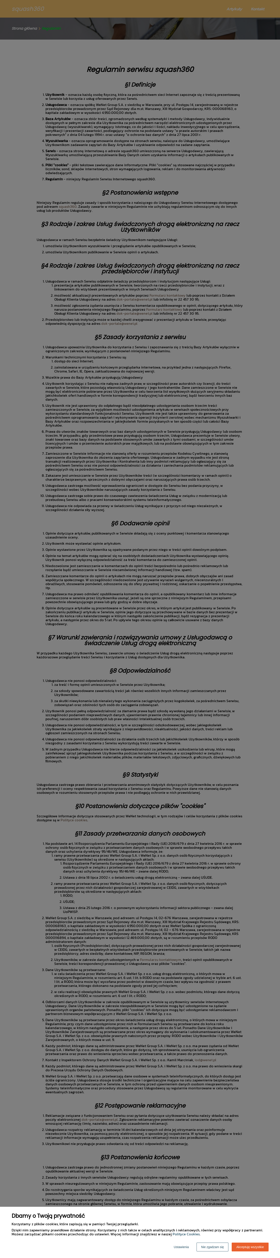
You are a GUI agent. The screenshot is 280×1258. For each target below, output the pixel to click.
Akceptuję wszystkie (250, 1247)
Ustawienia (181, 1247)
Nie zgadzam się (212, 1247)
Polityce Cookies (186, 1234)
